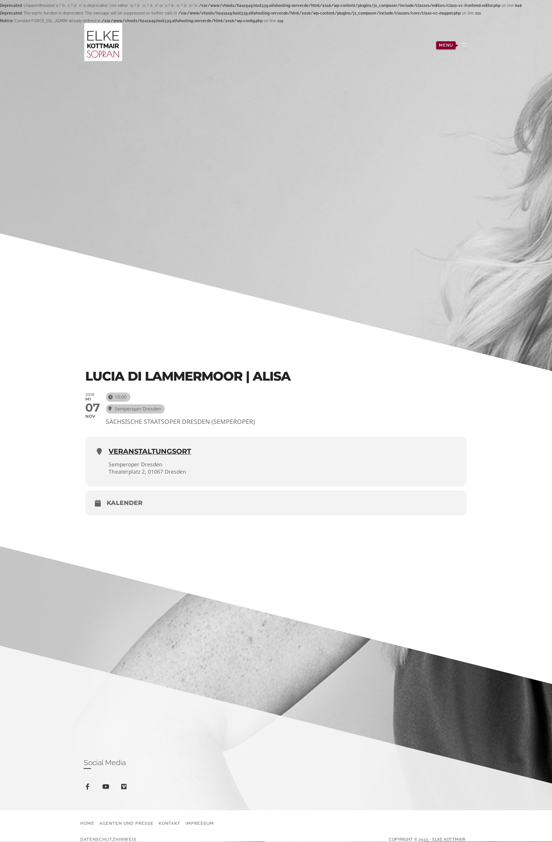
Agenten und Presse (126, 823)
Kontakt (169, 823)
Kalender (125, 503)
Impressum (199, 823)
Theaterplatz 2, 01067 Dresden (148, 471)
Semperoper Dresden (136, 464)
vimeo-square (125, 788)
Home (87, 823)
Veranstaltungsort (150, 451)
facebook (88, 788)
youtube (107, 788)
